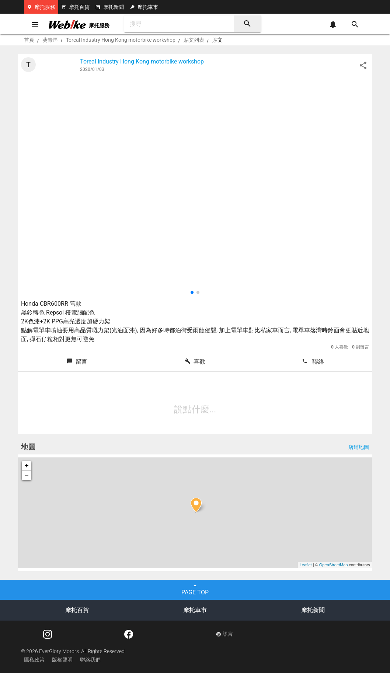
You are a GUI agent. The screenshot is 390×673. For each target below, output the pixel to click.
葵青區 (50, 40)
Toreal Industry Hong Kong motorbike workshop (120, 40)
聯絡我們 (90, 660)
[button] (192, 292)
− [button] (27, 475)
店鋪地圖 (358, 447)
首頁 (29, 40)
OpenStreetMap (333, 565)
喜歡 (195, 361)
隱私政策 (34, 660)
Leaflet (306, 565)
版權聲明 (62, 660)
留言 (77, 361)
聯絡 (313, 361)
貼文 (217, 40)
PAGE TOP (195, 588)
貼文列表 (194, 40)
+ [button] (27, 465)
